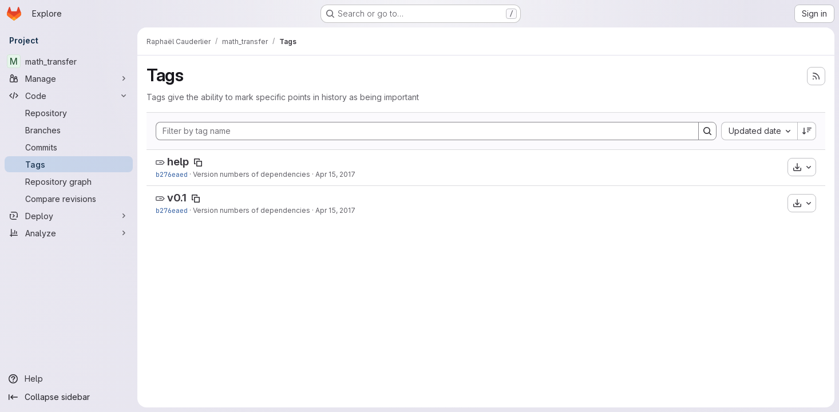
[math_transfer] (69, 61)
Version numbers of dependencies (251, 174)
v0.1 (177, 197)
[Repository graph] (69, 181)
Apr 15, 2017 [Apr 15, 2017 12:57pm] (335, 174)
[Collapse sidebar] (69, 397)
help (178, 161)
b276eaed (172, 174)
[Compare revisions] (69, 199)
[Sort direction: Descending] (807, 131)
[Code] (69, 96)
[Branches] (69, 130)
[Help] (69, 379)
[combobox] (759, 131)
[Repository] (69, 113)
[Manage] (69, 78)
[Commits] (69, 147)
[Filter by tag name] (427, 131)
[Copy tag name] (198, 162)
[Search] (707, 131)
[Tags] (69, 164)
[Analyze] (69, 233)
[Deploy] (69, 216)
